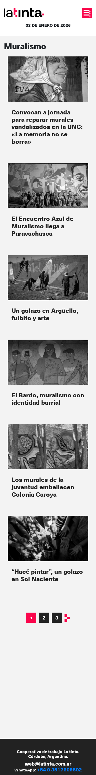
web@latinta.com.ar (48, 763)
